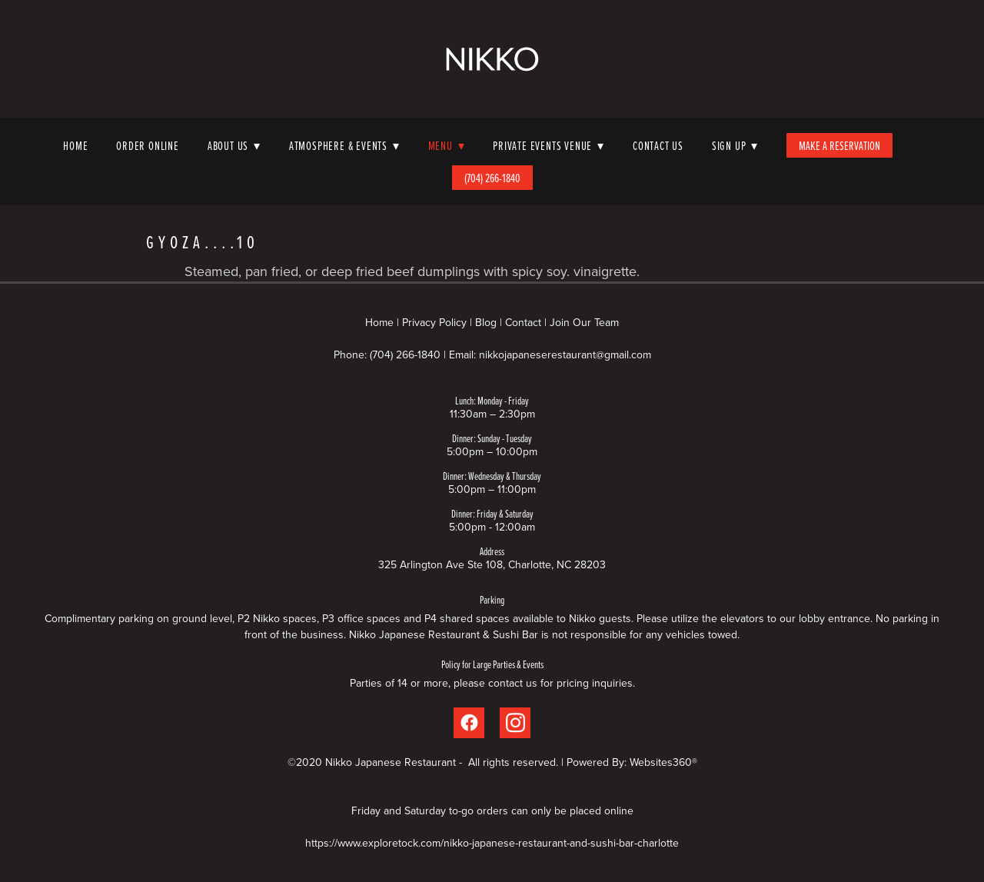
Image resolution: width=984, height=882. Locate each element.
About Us (234, 145)
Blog (486, 322)
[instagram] (515, 722)
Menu (446, 145)
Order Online (147, 145)
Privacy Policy (434, 322)
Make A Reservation (839, 145)
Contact (523, 322)
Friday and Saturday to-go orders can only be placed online (492, 810)
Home (75, 145)
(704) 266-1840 (492, 177)
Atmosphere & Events (344, 145)
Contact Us (658, 145)
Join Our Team (584, 322)
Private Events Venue (548, 145)
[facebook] (469, 722)
